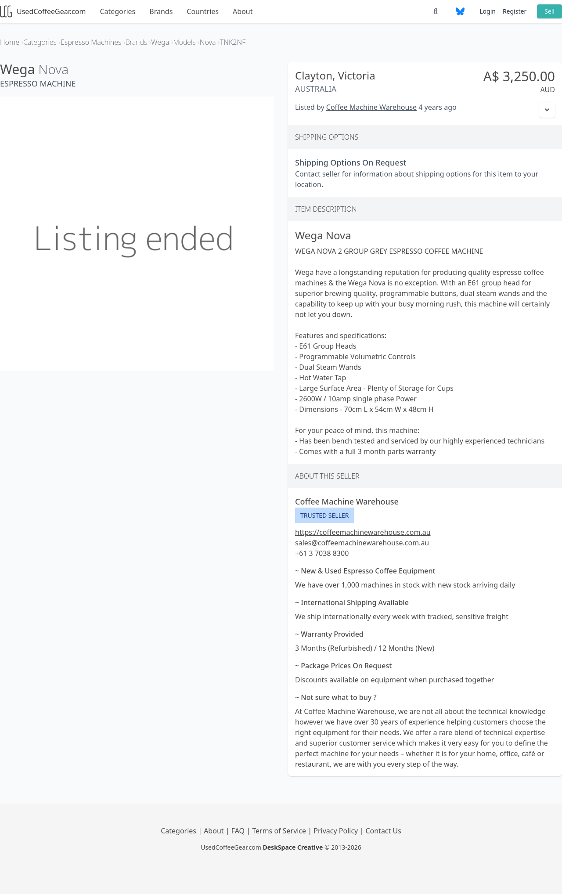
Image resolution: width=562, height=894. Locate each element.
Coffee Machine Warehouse (371, 107)
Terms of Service (280, 831)
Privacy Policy (336, 831)
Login (487, 11)
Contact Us (383, 831)
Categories (117, 11)
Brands (161, 11)
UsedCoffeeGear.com (43, 11)
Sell (549, 11)
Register (514, 11)
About (242, 11)
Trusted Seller (324, 515)
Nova (53, 69)
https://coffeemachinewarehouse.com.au (363, 532)
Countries (203, 11)
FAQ (239, 831)
